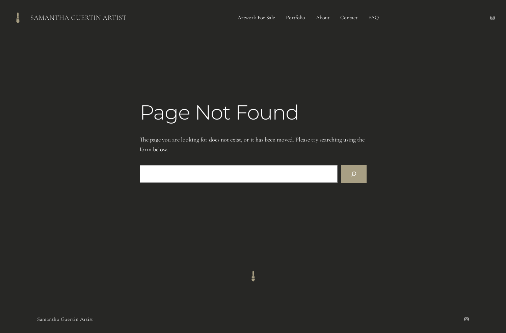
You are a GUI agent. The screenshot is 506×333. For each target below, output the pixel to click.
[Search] (354, 174)
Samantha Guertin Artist (78, 18)
